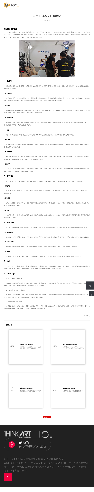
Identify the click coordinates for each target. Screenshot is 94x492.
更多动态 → (47, 422)
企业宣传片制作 (18, 475)
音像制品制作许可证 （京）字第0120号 (53, 472)
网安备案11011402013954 (45, 468)
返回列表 (78, 318)
